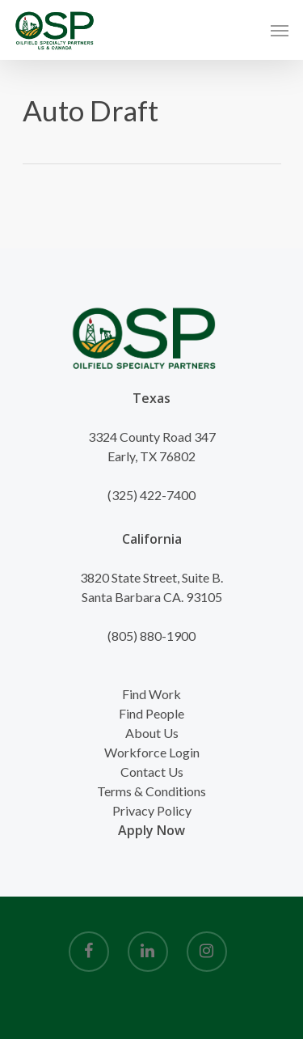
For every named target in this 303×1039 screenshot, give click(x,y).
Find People (151, 713)
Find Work (151, 694)
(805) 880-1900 (151, 635)
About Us (152, 732)
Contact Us (151, 771)
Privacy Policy (151, 810)
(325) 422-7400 (151, 495)
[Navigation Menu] (279, 30)
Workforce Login (152, 752)
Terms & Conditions (151, 791)
